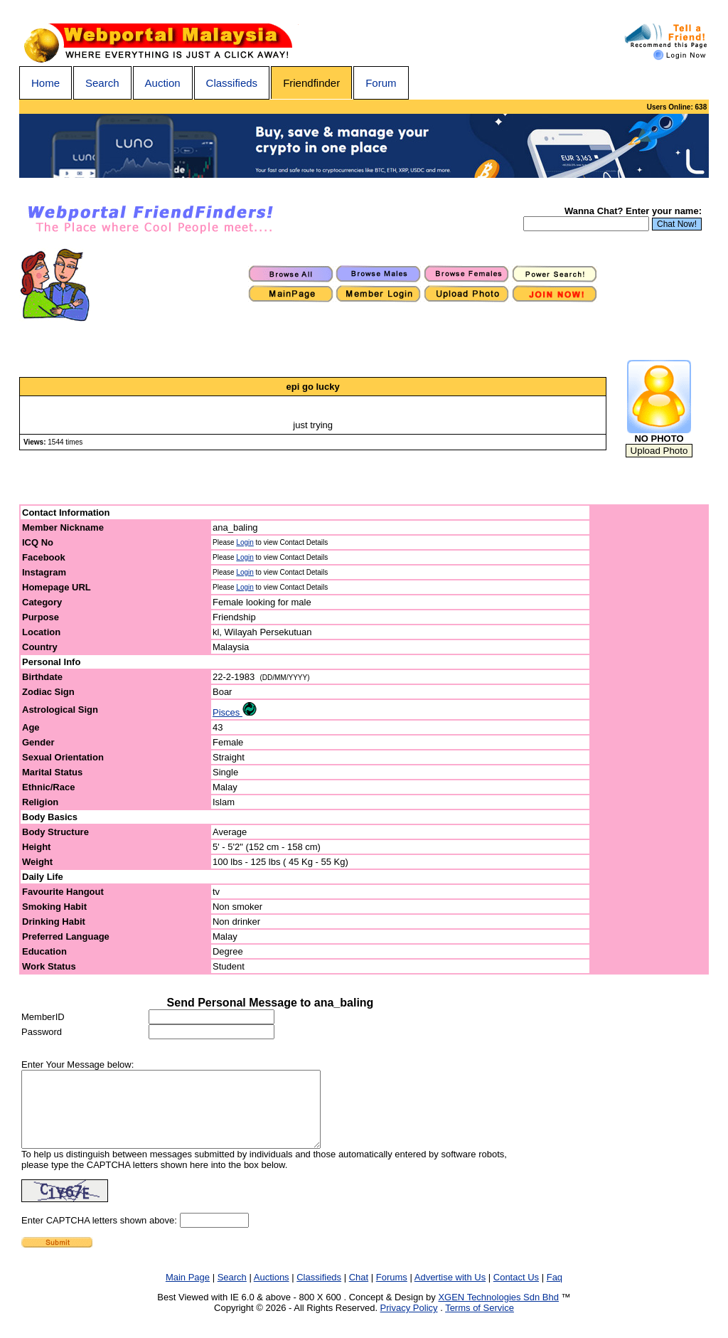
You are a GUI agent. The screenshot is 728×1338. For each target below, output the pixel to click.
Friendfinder (311, 83)
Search (102, 83)
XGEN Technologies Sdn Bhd (498, 1312)
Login (244, 542)
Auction (163, 83)
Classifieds (232, 83)
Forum (380, 83)
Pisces (235, 712)
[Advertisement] (650, 739)
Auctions (271, 1292)
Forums (391, 1292)
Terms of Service (479, 1322)
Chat (358, 1292)
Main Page (188, 1292)
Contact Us (516, 1292)
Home (45, 83)
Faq (554, 1292)
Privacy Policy (409, 1322)
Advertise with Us (450, 1292)
